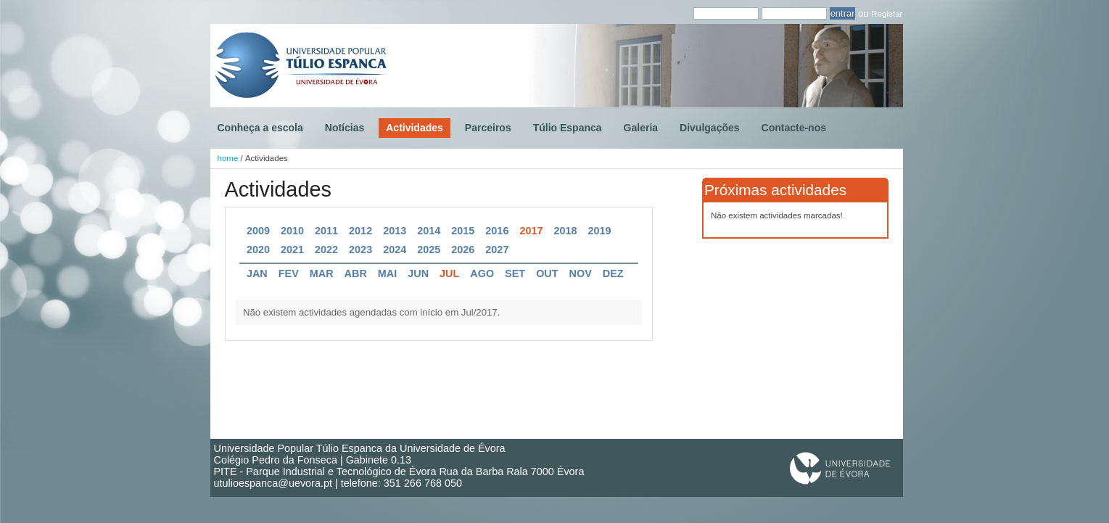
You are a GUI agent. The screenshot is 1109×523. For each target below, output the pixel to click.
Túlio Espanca (567, 127)
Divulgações (709, 127)
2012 (360, 230)
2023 (360, 249)
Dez (613, 273)
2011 (326, 230)
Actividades (414, 127)
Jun (418, 273)
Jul (449, 273)
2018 (565, 230)
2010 (292, 230)
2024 (394, 249)
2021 (292, 249)
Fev (289, 273)
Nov (580, 273)
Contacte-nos (794, 127)
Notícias (344, 127)
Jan (257, 273)
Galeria (641, 127)
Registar (886, 13)
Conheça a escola (260, 127)
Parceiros (488, 127)
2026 (462, 249)
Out (547, 273)
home (228, 158)
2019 (599, 230)
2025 (428, 249)
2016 (496, 230)
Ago (482, 273)
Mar (322, 273)
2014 (428, 230)
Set (515, 273)
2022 (326, 249)
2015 (462, 230)
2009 (258, 230)
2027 (496, 249)
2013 (394, 230)
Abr (356, 273)
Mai (387, 273)
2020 (258, 249)
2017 (531, 230)
